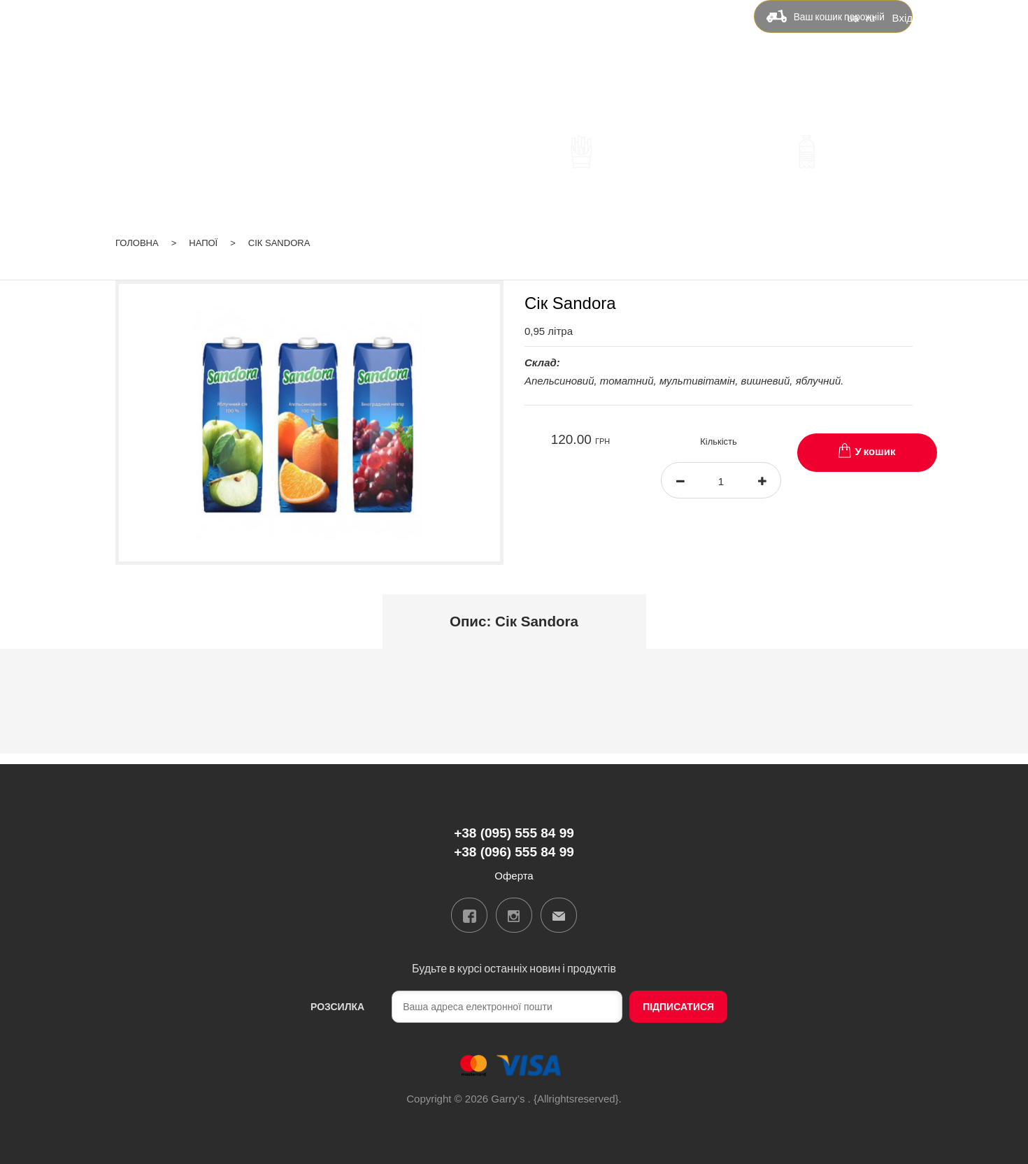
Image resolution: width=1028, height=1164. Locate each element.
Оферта (687, 60)
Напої (203, 225)
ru (870, 17)
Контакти (618, 60)
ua (852, 17)
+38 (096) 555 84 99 (353, 83)
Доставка (483, 60)
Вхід (902, 17)
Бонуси (551, 60)
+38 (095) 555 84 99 (353, 62)
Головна (137, 225)
